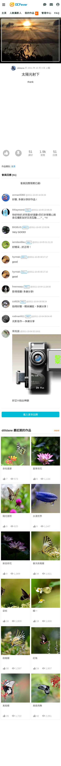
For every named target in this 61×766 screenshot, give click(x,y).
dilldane (18, 68)
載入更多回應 (30, 414)
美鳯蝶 (6, 705)
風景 (13, 166)
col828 (15, 301)
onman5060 (18, 194)
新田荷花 (7, 563)
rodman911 (18, 316)
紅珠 (35, 658)
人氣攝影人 (16, 13)
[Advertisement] (30, 117)
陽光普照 (7, 516)
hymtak (16, 256)
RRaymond (18, 209)
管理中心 (46, 13)
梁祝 (5, 611)
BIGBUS (16, 227)
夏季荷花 (37, 468)
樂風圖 (16, 331)
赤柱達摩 (7, 468)
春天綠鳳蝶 (38, 563)
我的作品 (32, 13)
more (56, 430)
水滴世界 (37, 516)
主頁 (4, 13)
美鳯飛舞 (37, 705)
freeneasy (17, 286)
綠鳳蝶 (6, 658)
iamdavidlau (18, 242)
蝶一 (35, 611)
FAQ (56, 13)
